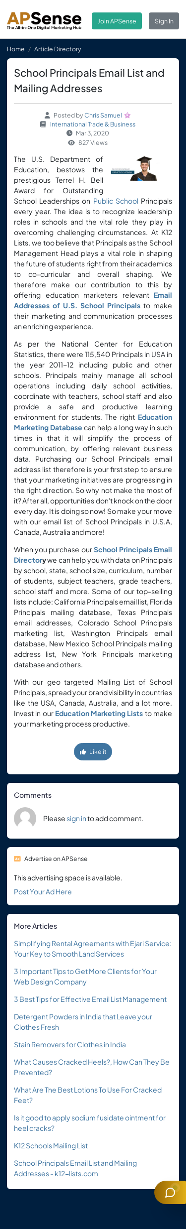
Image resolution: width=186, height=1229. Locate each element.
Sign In (164, 21)
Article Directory (57, 49)
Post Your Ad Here (43, 891)
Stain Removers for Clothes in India (70, 1044)
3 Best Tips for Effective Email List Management (90, 998)
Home (16, 49)
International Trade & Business (92, 124)
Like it (93, 751)
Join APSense (117, 21)
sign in (76, 818)
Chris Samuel (103, 115)
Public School (115, 200)
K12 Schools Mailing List (51, 1145)
